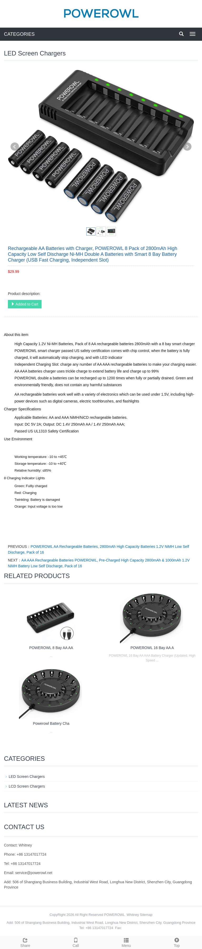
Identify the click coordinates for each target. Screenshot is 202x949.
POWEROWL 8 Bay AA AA (51, 648)
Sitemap (146, 915)
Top (177, 942)
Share (25, 942)
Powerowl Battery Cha (51, 723)
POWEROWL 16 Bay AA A (152, 648)
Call (75, 942)
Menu (126, 942)
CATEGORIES (19, 34)
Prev (15, 146)
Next (187, 146)
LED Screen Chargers (27, 776)
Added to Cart (24, 304)
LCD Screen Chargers (27, 786)
